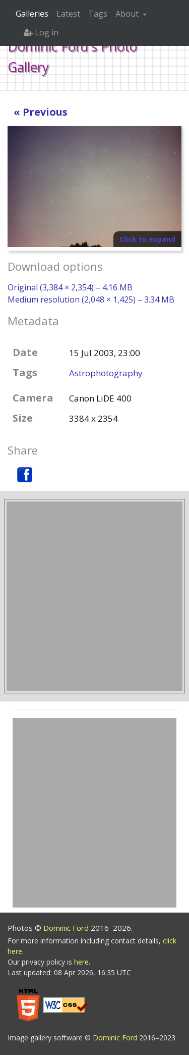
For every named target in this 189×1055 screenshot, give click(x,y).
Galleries (32, 13)
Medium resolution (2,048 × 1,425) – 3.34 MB (91, 299)
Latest (68, 13)
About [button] (128, 13)
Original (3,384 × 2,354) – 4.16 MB (70, 287)
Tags (97, 13)
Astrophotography (106, 373)
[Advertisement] (94, 596)
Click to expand (147, 239)
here (81, 962)
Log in (41, 32)
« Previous (41, 112)
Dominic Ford (67, 928)
